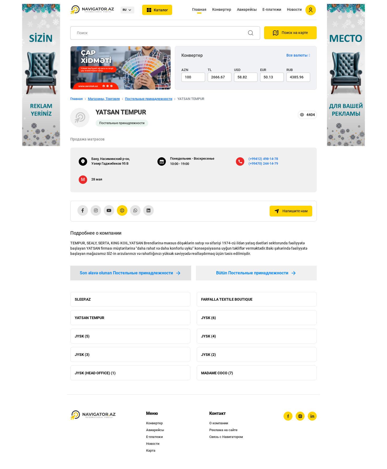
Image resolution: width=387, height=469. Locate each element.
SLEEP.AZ (83, 299)
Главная (199, 9)
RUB (289, 70)
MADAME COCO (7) (217, 373)
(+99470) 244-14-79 (263, 163)
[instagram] (300, 416)
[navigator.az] (93, 415)
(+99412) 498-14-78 (263, 159)
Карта (150, 451)
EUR (263, 70)
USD (237, 70)
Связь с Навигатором (226, 437)
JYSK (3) (82, 354)
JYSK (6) (208, 318)
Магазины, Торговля (104, 99)
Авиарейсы (247, 9)
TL (210, 70)
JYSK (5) (82, 336)
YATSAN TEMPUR (89, 318)
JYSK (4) (208, 336)
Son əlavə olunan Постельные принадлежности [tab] (130, 273)
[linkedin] (312, 416)
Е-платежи (271, 9)
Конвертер (221, 9)
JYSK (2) (208, 354)
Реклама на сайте (223, 430)
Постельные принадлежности (148, 99)
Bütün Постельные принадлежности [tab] (256, 273)
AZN (184, 70)
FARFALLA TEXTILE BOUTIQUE (226, 299)
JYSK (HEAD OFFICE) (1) (95, 373)
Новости (294, 9)
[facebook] (288, 416)
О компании (218, 423)
